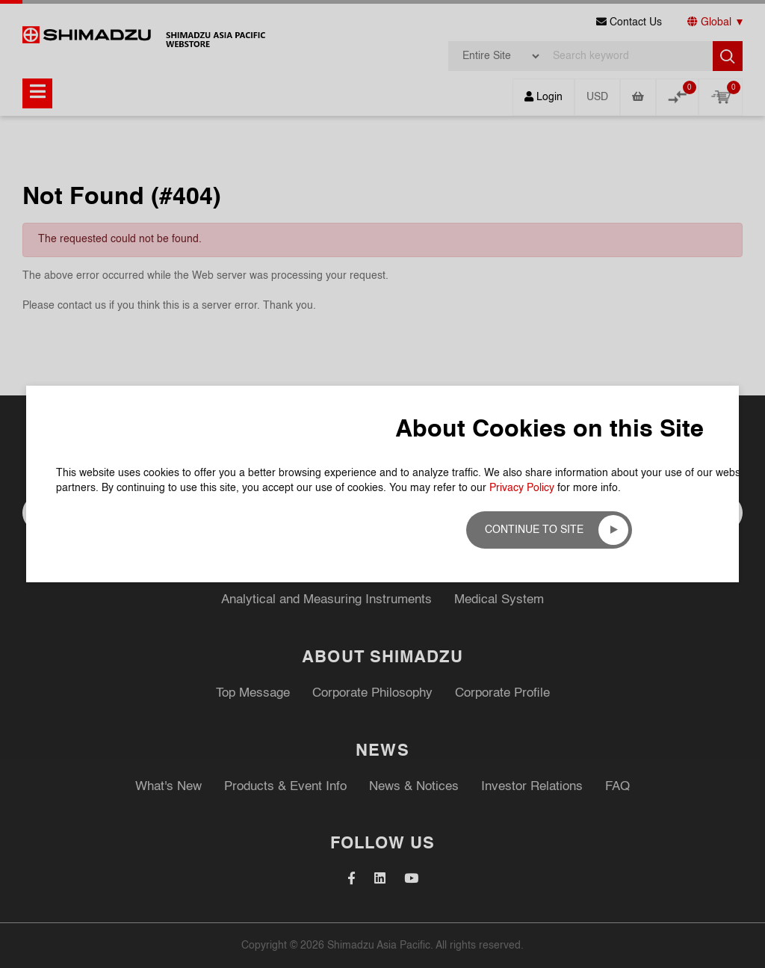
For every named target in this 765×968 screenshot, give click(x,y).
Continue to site (534, 314)
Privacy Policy (521, 273)
